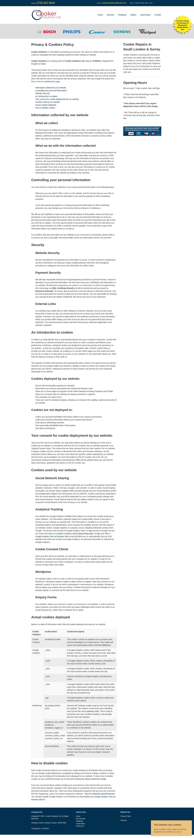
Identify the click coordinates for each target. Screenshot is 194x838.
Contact (157, 15)
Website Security (42, 93)
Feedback (122, 15)
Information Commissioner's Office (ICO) (68, 460)
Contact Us (80, 826)
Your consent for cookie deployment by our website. (57, 99)
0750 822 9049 (46, 2)
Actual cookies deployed (45, 105)
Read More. (177, 832)
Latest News (145, 15)
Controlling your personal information (51, 90)
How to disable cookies (45, 108)
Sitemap (123, 820)
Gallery (133, 15)
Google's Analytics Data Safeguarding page (74, 533)
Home (100, 15)
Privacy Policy (125, 816)
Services (110, 15)
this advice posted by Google (93, 779)
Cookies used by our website (47, 102)
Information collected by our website (50, 88)
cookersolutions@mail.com (114, 3)
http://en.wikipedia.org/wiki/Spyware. (100, 794)
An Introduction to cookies (46, 96)
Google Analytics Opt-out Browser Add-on (53, 536)
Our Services (80, 819)
